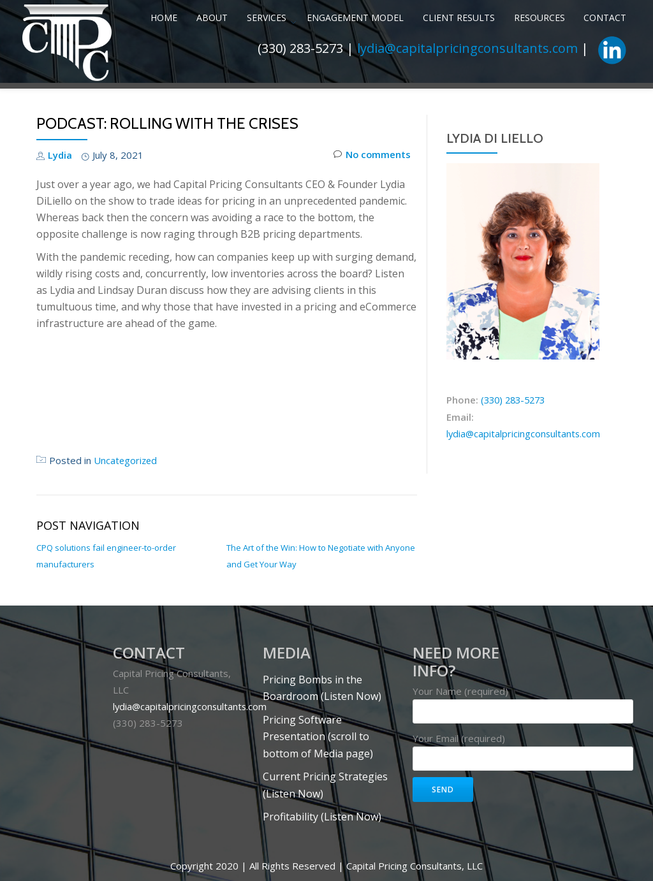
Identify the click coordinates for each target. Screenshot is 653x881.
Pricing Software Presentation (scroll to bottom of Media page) (318, 810)
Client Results (403, 59)
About (170, 59)
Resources (477, 59)
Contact (536, 59)
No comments (371, 232)
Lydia (60, 231)
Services (218, 59)
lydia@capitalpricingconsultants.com (467, 86)
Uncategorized (126, 536)
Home (128, 59)
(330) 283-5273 (514, 476)
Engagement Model (305, 59)
